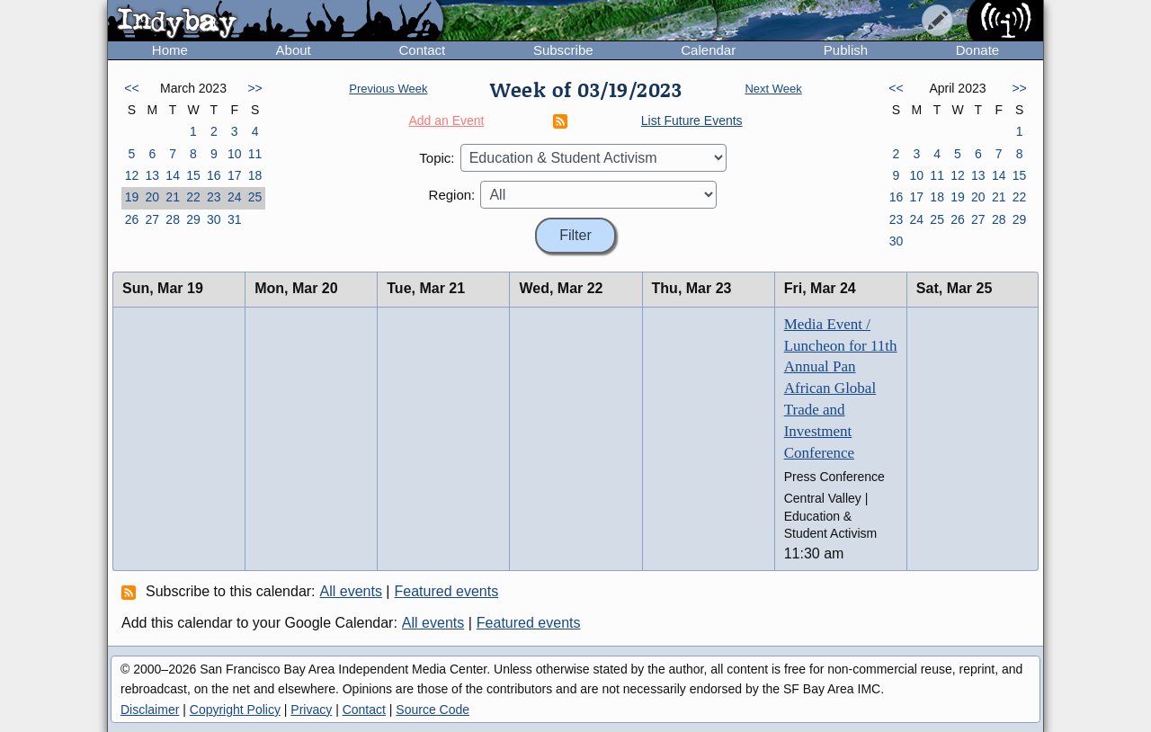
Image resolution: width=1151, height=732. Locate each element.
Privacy (311, 709)
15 (193, 175)
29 (193, 219)
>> (254, 88)
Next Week (773, 88)
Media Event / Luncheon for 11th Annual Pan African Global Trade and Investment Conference (840, 388)
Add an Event (446, 120)
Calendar (708, 50)
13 (152, 175)
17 (235, 175)
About (293, 50)
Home (170, 50)
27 (152, 219)
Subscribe (563, 50)
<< (131, 88)
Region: (452, 194)
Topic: (436, 157)
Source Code (432, 709)
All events (351, 591)
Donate (977, 50)
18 (255, 175)
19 (132, 197)
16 (214, 175)
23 (214, 197)
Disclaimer (149, 709)
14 (172, 175)
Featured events (447, 591)
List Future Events (692, 120)
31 (235, 219)
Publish (846, 50)
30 (214, 219)
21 (172, 197)
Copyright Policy (235, 709)
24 (235, 197)
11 (255, 154)
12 (132, 175)
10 (235, 154)
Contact (421, 50)
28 (172, 219)
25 (255, 197)
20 (152, 197)
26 (132, 219)
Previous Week (388, 88)
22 (193, 197)
